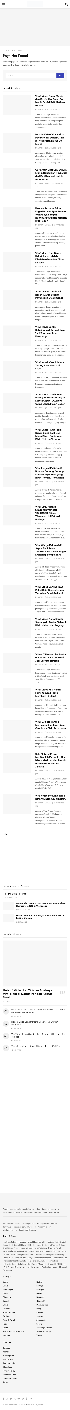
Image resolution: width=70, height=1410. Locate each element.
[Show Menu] (3, 4)
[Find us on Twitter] (7, 1398)
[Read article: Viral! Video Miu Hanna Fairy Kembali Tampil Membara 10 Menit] (17, 698)
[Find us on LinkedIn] (11, 1398)
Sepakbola (40, 1320)
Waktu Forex (27, 1254)
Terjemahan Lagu (43, 1331)
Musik (39, 1293)
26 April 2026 (51, 732)
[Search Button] (66, 4)
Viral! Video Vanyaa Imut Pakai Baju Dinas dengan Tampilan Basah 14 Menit (49, 590)
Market (56, 1267)
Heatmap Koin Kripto (56, 1242)
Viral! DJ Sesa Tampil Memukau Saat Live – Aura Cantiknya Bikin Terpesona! (50, 725)
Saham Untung (51, 1245)
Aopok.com (13, 1405)
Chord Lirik (8, 1297)
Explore (6, 1316)
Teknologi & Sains (44, 1327)
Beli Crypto (9, 1267)
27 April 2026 (51, 340)
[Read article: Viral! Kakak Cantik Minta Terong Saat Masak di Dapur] (17, 371)
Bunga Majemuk (39, 1264)
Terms (5, 1382)
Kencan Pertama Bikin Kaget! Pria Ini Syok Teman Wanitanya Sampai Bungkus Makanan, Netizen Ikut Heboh (51, 214)
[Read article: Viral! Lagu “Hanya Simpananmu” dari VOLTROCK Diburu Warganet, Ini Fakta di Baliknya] (17, 515)
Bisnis (5, 1285)
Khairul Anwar (44, 183)
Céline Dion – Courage (16, 894)
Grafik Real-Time (36, 1251)
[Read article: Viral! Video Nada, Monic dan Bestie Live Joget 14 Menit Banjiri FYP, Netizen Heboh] (17, 105)
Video (39, 1335)
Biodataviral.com (10, 1230)
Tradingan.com (42, 1223)
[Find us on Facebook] (3, 1398)
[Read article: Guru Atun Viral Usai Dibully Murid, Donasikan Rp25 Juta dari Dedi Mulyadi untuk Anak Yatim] (17, 178)
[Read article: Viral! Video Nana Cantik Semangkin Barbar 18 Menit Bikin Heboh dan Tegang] (17, 628)
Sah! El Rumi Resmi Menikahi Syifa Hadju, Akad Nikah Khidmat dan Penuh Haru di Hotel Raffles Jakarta (50, 760)
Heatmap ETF (39, 1242)
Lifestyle (40, 1289)
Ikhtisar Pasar (57, 1254)
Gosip (5, 1327)
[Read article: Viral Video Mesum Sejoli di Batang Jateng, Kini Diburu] (17, 804)
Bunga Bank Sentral (11, 1245)
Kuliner (39, 1282)
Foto (5, 1324)
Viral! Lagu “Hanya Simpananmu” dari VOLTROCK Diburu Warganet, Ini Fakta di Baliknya (47, 513)
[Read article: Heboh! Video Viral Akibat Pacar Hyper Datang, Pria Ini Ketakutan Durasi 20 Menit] (17, 143)
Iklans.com (19, 1223)
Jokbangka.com (44, 1227)
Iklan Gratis (8, 1359)
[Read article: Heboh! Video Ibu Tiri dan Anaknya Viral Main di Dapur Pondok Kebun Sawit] (35, 963)
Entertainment (9, 1312)
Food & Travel (9, 1320)
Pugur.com (30, 1223)
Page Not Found (16, 50)
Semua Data (54, 1248)
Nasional (40, 1297)
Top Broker (46, 1267)
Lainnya (39, 1285)
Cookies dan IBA (10, 1378)
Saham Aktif (38, 1245)
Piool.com (55, 1223)
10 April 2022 (11, 897)
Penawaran (7, 1270)
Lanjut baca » (53, 1212)
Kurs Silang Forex (19, 1251)
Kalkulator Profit (11, 1261)
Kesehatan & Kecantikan (13, 1331)
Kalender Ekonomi (52, 1251)
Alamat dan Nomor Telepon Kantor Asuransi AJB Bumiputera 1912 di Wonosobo (41, 904)
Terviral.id (7, 1227)
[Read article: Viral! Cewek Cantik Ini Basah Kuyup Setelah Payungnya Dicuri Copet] (17, 300)
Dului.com (31, 1227)
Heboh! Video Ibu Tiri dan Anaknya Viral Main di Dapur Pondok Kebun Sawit (27, 994)
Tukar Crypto (20, 1267)
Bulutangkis (8, 1289)
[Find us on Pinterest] (23, 1398)
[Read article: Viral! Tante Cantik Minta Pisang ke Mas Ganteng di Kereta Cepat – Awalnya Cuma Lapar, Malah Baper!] (17, 403)
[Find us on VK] (31, 1398)
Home (5, 50)
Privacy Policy (9, 1371)
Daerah (6, 1301)
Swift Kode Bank (40, 1248)
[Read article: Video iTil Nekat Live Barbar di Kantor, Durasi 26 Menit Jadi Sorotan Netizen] (17, 663)
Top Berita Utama (42, 1254)
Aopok (40, 109)
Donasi (63, 1264)
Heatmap (7, 1251)
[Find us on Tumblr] (15, 1398)
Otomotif (40, 1301)
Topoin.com (8, 1223)
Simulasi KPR (53, 1264)
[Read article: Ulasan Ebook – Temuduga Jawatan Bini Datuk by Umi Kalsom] (8, 918)
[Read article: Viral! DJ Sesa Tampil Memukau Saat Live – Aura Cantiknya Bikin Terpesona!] (17, 730)
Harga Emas (13, 1248)
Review (39, 1312)
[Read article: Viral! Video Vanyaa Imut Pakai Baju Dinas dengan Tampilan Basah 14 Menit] (17, 595)
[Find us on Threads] (27, 1398)
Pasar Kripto (8, 1257)
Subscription (8, 1355)
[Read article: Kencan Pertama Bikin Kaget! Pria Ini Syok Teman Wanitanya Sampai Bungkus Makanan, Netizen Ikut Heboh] (17, 217)
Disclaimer (7, 1367)
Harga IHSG (26, 1245)
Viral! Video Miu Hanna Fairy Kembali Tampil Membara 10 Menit (48, 692)
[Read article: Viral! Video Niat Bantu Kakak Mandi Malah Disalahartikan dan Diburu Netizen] (17, 262)
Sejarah (39, 1316)
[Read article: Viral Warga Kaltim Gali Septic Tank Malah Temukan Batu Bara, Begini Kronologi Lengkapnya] (17, 554)
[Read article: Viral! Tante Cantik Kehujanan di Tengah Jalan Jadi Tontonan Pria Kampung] (17, 335)
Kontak (6, 1351)
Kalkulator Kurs (9, 1264)
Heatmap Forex (25, 1242)
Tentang (6, 1348)
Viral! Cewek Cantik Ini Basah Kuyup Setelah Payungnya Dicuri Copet (49, 294)
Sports (39, 1324)
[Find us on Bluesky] (19, 1398)
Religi (38, 1308)
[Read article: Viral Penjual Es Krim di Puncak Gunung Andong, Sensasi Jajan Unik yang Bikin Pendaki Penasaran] (17, 477)
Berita (5, 1282)
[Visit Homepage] (35, 4)
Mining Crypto (34, 1267)
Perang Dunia (42, 1305)
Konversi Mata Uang (23, 1257)
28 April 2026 (51, 109)
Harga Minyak (26, 1248)
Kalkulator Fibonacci (42, 1257)
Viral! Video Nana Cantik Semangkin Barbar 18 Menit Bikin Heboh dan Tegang (51, 622)
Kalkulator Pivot (60, 1257)
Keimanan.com (19, 1227)
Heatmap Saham (10, 1242)
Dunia (5, 1305)
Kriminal (6, 1335)
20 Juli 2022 (21, 922)
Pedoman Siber (9, 1374)
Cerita (5, 1293)
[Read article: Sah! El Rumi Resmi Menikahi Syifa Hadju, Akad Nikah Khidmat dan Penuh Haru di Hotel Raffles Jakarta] (17, 763)
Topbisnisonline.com (27, 1230)
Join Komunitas (9, 1363)
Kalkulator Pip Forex (28, 1261)
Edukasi (6, 1308)
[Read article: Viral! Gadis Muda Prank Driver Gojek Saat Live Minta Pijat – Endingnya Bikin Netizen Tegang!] (17, 438)
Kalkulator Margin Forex (48, 1261)
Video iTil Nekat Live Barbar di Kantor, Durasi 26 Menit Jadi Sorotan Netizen (51, 657)
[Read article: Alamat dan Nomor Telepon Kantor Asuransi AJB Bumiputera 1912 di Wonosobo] (8, 906)
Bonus (63, 1267)
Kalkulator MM (24, 1264)
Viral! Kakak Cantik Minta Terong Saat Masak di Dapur (49, 365)
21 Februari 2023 (23, 910)
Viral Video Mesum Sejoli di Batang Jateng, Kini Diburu (37, 1046)
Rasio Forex (16, 1254)
